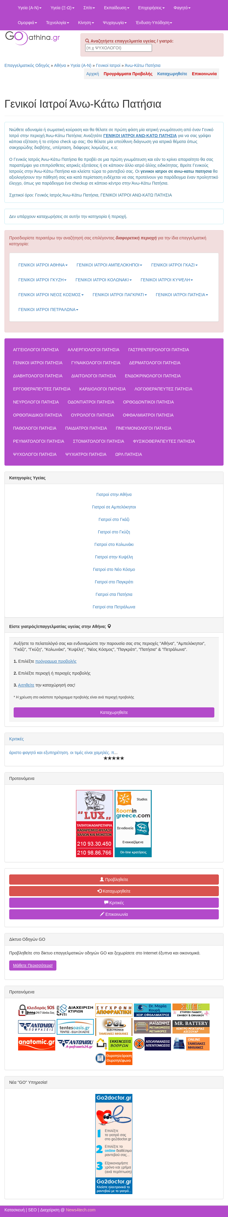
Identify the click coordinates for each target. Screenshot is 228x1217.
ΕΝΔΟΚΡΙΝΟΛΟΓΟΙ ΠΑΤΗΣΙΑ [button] (153, 375)
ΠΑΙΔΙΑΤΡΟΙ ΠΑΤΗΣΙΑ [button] (86, 428)
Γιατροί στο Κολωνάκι (114, 544)
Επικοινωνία (114, 914)
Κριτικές (16, 739)
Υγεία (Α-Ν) (30, 7)
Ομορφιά (27, 22)
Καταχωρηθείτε (114, 712)
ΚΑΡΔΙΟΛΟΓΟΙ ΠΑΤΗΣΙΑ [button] (102, 389)
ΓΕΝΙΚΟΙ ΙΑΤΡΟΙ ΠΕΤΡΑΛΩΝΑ (48, 309)
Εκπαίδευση (116, 7)
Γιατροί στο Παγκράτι (114, 582)
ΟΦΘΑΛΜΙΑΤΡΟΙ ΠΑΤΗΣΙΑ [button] (148, 415)
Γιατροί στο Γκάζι (114, 519)
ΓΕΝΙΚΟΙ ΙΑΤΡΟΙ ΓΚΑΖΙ (174, 265)
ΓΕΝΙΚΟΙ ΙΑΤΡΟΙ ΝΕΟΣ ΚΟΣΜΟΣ (51, 294)
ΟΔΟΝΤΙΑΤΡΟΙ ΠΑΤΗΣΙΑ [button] (91, 402)
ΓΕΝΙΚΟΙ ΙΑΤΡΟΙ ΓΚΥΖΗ (42, 279)
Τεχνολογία (57, 22)
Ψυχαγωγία (115, 22)
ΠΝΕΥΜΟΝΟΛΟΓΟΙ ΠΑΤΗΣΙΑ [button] (143, 428)
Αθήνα (60, 65)
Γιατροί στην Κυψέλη (114, 557)
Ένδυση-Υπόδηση (154, 22)
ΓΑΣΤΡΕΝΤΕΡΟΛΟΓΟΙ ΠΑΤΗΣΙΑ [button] (158, 349)
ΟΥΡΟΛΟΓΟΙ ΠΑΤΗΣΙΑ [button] (92, 415)
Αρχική (92, 73)
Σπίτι (89, 7)
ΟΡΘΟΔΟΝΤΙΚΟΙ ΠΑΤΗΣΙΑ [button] (148, 402)
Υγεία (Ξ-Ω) (62, 7)
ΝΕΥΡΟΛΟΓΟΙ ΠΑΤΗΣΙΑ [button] (36, 402)
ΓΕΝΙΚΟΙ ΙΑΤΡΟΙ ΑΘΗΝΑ (43, 265)
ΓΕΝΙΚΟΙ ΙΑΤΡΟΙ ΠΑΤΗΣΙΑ (182, 294)
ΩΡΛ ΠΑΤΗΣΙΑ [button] (128, 454)
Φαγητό (182, 7)
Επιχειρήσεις (151, 7)
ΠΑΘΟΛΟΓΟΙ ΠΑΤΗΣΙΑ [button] (34, 428)
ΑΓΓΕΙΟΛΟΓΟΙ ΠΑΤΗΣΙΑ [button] (36, 349)
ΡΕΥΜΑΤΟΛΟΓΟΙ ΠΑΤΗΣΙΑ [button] (38, 441)
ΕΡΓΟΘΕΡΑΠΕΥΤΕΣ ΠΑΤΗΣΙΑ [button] (41, 389)
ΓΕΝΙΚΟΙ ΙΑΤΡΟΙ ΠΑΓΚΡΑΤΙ (120, 294)
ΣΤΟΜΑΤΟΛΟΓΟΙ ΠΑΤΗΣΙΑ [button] (98, 441)
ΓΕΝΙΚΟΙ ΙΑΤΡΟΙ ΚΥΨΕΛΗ (167, 279)
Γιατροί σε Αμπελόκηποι (114, 507)
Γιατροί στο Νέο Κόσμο (114, 569)
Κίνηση (86, 22)
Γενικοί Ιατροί (108, 65)
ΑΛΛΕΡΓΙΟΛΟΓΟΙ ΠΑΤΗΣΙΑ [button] (93, 349)
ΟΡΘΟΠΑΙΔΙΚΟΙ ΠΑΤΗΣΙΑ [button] (37, 415)
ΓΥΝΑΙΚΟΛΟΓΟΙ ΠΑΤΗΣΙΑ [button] (95, 362)
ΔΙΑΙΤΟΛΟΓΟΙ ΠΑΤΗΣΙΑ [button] (93, 375)
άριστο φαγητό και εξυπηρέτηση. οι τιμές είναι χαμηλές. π (61, 752)
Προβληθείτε (114, 879)
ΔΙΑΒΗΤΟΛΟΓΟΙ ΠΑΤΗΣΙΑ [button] (37, 375)
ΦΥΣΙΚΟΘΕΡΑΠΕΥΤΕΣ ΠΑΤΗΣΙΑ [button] (164, 441)
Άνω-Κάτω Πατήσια (142, 65)
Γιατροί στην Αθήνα (114, 494)
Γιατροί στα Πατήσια (114, 594)
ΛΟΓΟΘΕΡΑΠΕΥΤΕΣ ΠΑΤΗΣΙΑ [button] (163, 389)
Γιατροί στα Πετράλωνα (114, 606)
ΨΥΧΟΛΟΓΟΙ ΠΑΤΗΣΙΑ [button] (34, 454)
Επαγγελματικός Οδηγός (27, 65)
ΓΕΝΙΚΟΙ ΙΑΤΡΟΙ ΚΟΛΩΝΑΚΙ (103, 279)
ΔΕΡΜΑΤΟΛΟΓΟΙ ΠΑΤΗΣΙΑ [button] (154, 362)
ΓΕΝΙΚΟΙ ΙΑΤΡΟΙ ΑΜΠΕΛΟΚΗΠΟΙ (109, 265)
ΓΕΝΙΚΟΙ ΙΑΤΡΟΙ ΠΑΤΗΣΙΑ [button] (37, 362)
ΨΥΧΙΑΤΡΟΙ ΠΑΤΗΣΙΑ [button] (85, 454)
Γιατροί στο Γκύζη (114, 532)
